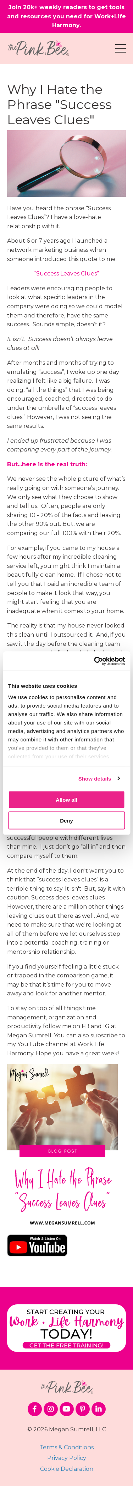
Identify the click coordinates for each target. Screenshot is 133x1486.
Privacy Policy (66, 1458)
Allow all (66, 800)
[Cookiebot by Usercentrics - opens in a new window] (95, 661)
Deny (66, 820)
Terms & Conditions (66, 1447)
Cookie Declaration (66, 1469)
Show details (94, 778)
